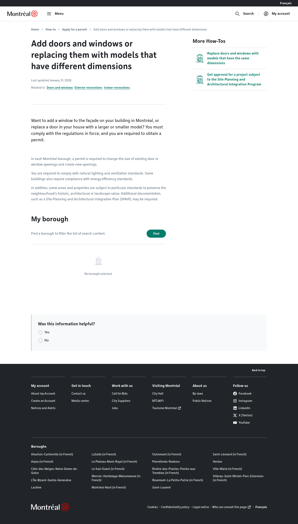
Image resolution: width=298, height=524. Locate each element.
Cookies (152, 507)
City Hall (157, 393)
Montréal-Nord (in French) (109, 487)
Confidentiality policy (175, 507)
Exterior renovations (88, 87)
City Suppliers (121, 400)
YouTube (241, 423)
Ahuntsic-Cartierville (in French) (52, 454)
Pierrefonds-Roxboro (166, 461)
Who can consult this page (229, 507)
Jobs (115, 408)
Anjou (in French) (42, 461)
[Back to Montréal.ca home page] (22, 14)
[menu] (55, 14)
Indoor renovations (117, 87)
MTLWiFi (158, 400)
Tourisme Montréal (164, 408)
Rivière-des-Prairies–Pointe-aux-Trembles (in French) (174, 471)
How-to (51, 29)
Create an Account (43, 400)
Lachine (36, 487)
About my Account (43, 393)
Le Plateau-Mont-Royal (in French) (114, 461)
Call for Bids (120, 393)
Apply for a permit (74, 29)
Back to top (258, 370)
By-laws (198, 393)
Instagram (242, 401)
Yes (46, 332)
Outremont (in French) (166, 454)
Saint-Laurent (161, 487)
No (46, 340)
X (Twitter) (243, 415)
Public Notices (202, 400)
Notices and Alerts (43, 408)
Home (35, 29)
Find (156, 233)
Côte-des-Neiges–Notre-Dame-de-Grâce (54, 471)
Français (286, 3)
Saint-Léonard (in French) (230, 454)
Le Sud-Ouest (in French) (108, 468)
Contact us (78, 393)
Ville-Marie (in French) (227, 468)
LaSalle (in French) (104, 454)
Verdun (217, 461)
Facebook (242, 394)
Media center (80, 400)
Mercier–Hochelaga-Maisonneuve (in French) (116, 478)
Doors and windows (60, 87)
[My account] (277, 14)
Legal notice (201, 507)
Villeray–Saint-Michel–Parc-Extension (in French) (238, 478)
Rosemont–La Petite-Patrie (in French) (177, 480)
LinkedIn (241, 408)
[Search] (244, 14)
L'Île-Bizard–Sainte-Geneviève (51, 480)
